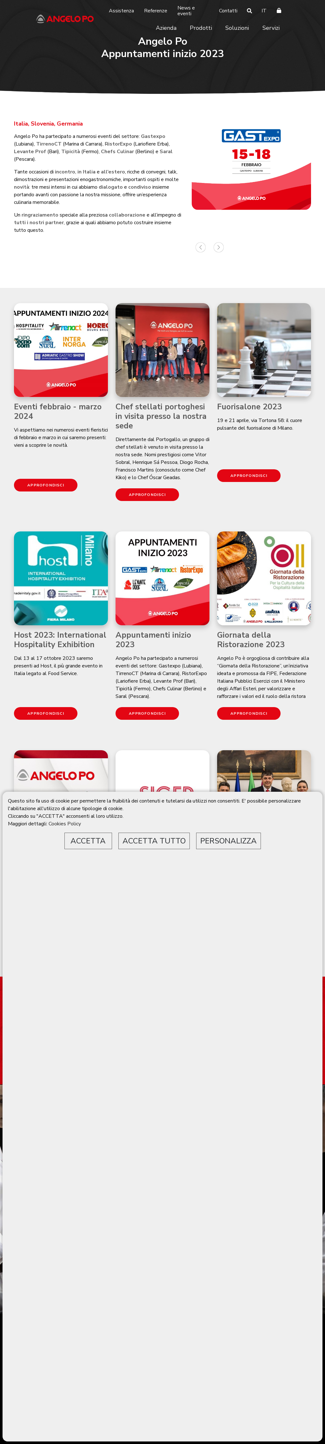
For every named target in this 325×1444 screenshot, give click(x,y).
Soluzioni (237, 28)
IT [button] (264, 10)
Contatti (228, 10)
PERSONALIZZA (228, 841)
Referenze (155, 10)
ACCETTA (88, 841)
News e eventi (186, 10)
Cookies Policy (65, 823)
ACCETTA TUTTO (154, 841)
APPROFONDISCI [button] (45, 485)
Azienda (166, 28)
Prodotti (201, 28)
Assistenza (121, 10)
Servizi (271, 28)
